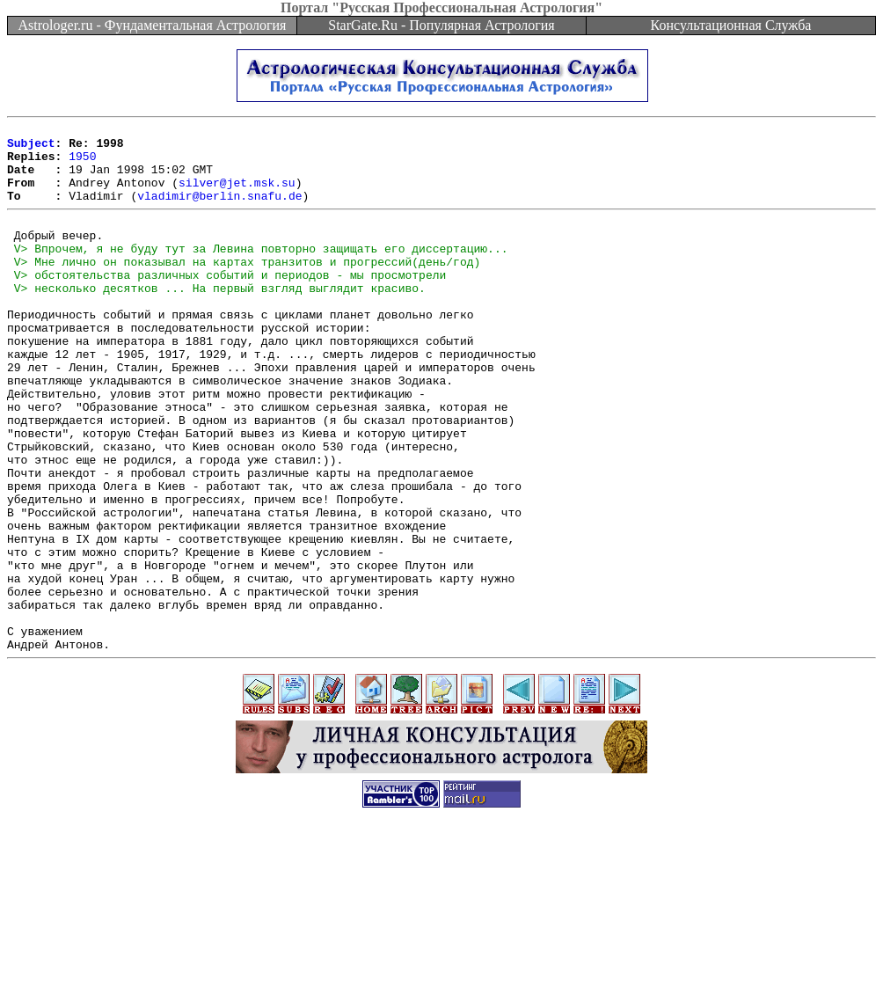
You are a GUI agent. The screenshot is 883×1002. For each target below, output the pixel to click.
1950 (82, 164)
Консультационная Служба (731, 25)
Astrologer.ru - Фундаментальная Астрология (152, 25)
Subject (31, 148)
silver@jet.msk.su (237, 195)
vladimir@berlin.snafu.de (219, 211)
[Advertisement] (441, 962)
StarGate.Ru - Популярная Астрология (441, 25)
